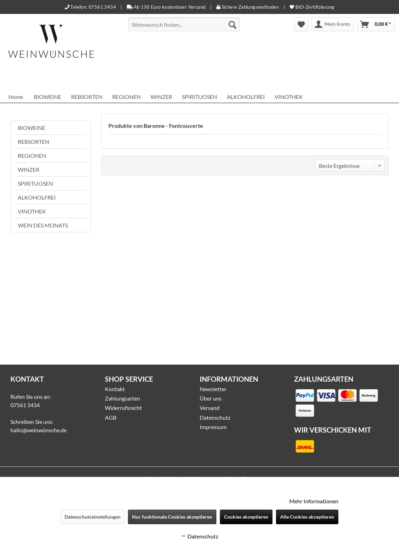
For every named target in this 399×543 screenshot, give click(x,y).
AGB (110, 417)
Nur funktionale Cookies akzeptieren (172, 517)
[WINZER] (161, 97)
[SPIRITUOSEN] (199, 97)
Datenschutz (215, 417)
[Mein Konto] (333, 24)
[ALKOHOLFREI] (246, 97)
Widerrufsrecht (123, 407)
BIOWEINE (31, 127)
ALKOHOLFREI (37, 197)
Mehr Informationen (313, 501)
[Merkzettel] (301, 24)
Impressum (213, 427)
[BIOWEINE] (47, 97)
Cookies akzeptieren (246, 517)
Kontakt (115, 389)
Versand (210, 407)
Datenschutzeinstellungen (92, 517)
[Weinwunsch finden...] (184, 24)
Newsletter (213, 389)
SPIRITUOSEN (35, 183)
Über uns (211, 398)
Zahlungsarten (122, 398)
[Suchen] (232, 24)
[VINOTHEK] (289, 97)
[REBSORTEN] (86, 97)
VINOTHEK (32, 211)
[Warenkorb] (376, 24)
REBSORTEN (33, 141)
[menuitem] (184, 24)
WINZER (28, 169)
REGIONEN (32, 155)
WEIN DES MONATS (43, 225)
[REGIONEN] (126, 97)
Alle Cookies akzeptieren (307, 517)
